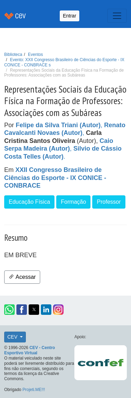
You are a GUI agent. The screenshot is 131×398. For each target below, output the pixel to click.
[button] (9, 309)
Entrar (69, 16)
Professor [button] (109, 202)
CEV (13, 337)
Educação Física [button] (29, 202)
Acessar (22, 277)
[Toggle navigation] (117, 16)
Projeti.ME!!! (33, 389)
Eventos (35, 54)
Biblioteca (13, 54)
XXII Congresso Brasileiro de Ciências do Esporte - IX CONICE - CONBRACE (55, 177)
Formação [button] (73, 202)
